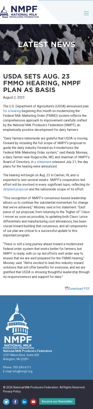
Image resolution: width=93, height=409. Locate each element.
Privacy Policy (12, 391)
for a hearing (12, 111)
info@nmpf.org (22, 371)
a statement (42, 162)
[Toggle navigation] (86, 16)
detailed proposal (15, 189)
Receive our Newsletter (57, 401)
